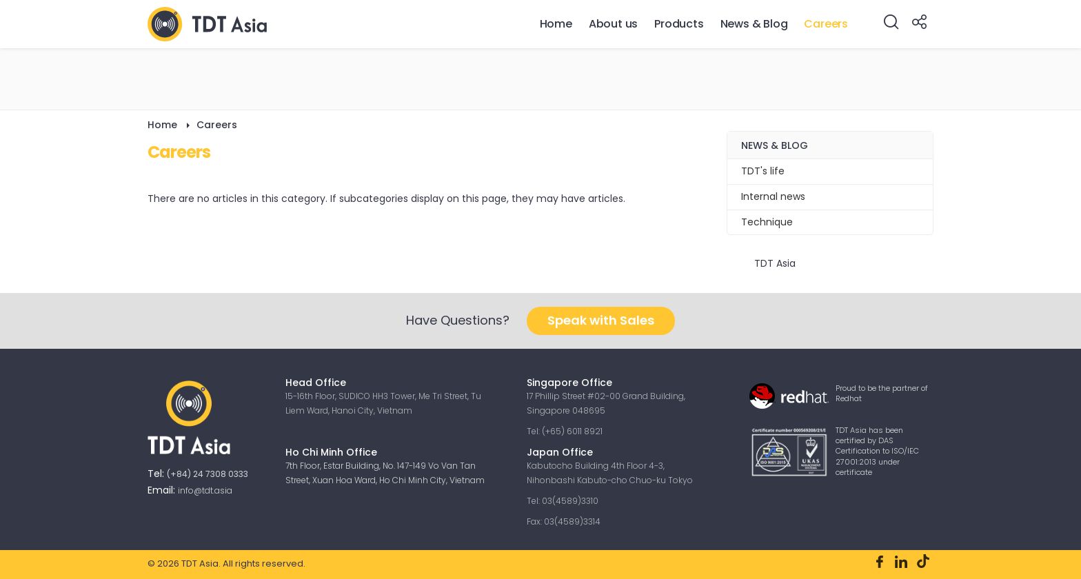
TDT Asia (775, 263)
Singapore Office (569, 382)
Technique (767, 222)
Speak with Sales (600, 320)
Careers (826, 24)
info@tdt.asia (205, 490)
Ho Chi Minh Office (331, 452)
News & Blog (754, 24)
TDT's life (763, 171)
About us (613, 24)
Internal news (773, 196)
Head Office (315, 382)
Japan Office (561, 452)
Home (556, 24)
